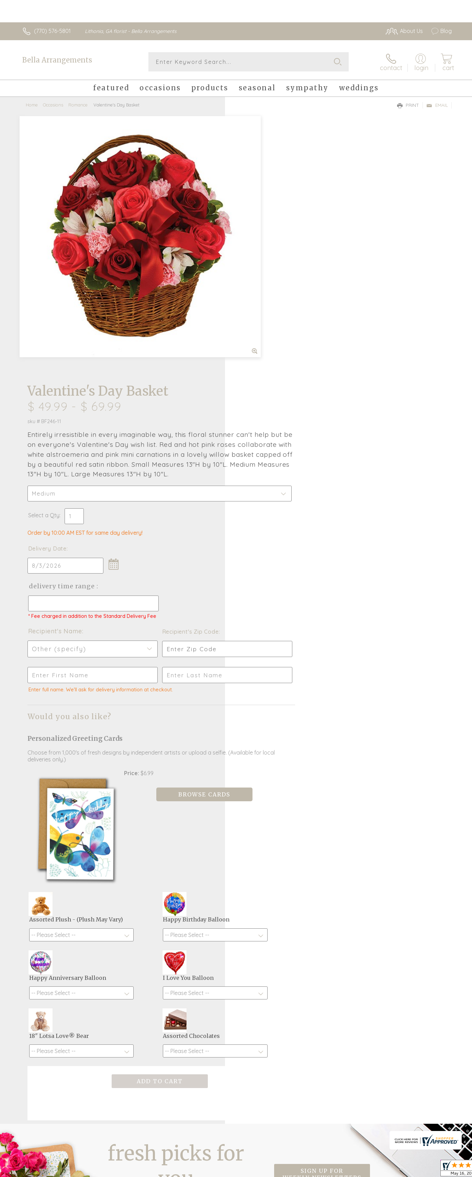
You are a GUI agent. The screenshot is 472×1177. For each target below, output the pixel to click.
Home (32, 104)
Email (437, 105)
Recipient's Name (264, 379)
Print (408, 105)
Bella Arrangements (57, 60)
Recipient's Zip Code (372, 379)
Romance (78, 104)
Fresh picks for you (176, 960)
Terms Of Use (357, 1170)
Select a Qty (252, 256)
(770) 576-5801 (52, 30)
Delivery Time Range (270, 328)
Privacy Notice (398, 1170)
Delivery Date (256, 290)
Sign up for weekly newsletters (322, 956)
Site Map (433, 1170)
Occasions (53, 104)
